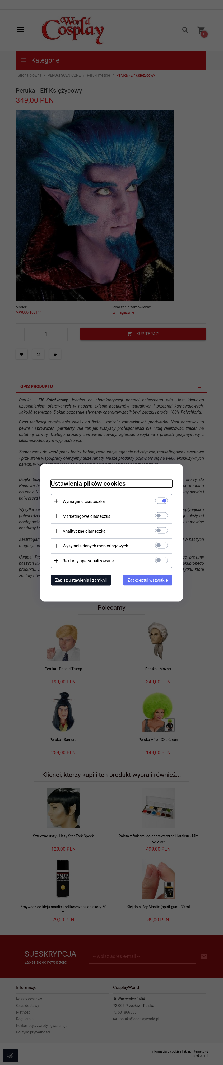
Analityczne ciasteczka (84, 530)
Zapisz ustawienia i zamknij (81, 579)
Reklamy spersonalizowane (88, 560)
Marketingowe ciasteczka (86, 516)
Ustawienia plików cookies (88, 483)
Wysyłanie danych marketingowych (95, 545)
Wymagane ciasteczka (84, 501)
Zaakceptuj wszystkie (148, 579)
